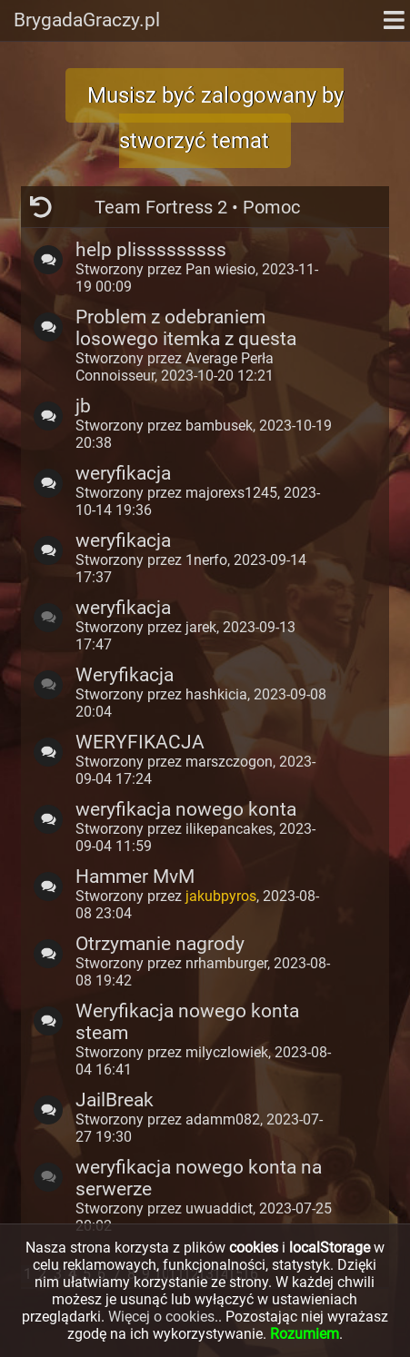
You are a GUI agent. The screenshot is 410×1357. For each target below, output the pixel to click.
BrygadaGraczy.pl (87, 20)
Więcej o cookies (161, 1316)
